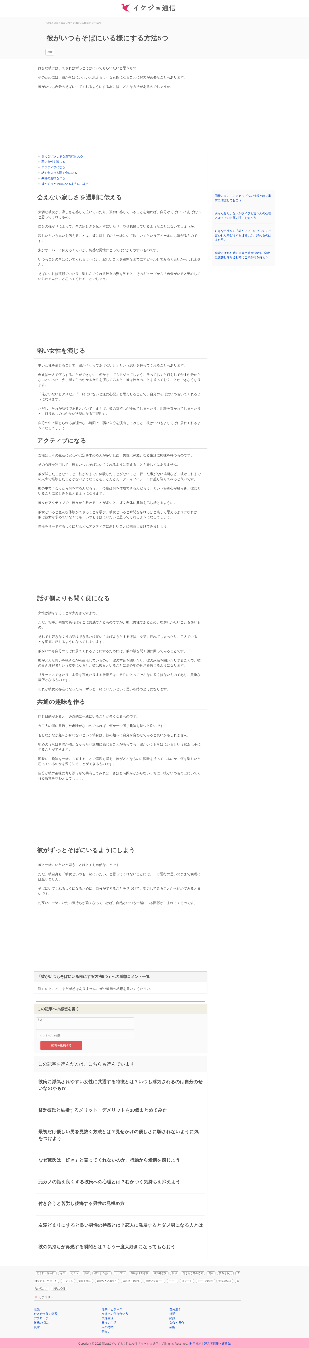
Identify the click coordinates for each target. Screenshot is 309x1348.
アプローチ (41, 1318)
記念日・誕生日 (46, 1273)
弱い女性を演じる (53, 161)
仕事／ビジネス (112, 1309)
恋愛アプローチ (154, 1280)
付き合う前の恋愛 (193, 1273)
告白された (225, 1273)
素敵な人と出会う (107, 1280)
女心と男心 (176, 1322)
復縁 (86, 1273)
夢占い (106, 1331)
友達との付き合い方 (115, 1313)
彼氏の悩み (224, 1280)
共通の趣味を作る (53, 178)
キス (62, 1273)
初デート (187, 1280)
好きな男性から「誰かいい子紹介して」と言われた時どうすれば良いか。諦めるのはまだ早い (243, 235)
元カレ (74, 1273)
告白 (211, 1273)
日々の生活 (109, 1322)
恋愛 (49, 52)
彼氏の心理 (59, 1288)
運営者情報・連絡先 (217, 1343)
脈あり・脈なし (131, 1280)
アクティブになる (53, 167)
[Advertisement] (120, 121)
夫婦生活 (107, 1318)
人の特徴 (107, 1327)
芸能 (172, 1327)
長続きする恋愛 (139, 1273)
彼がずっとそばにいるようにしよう (65, 183)
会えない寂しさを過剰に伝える (62, 156)
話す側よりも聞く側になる (59, 172)
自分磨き (175, 1309)
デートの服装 (205, 1280)
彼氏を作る (85, 1280)
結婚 (172, 1318)
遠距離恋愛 (160, 1273)
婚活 (172, 1313)
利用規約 (195, 1343)
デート (173, 1280)
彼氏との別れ (102, 1273)
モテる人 (68, 1280)
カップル (120, 1273)
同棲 (174, 1273)
